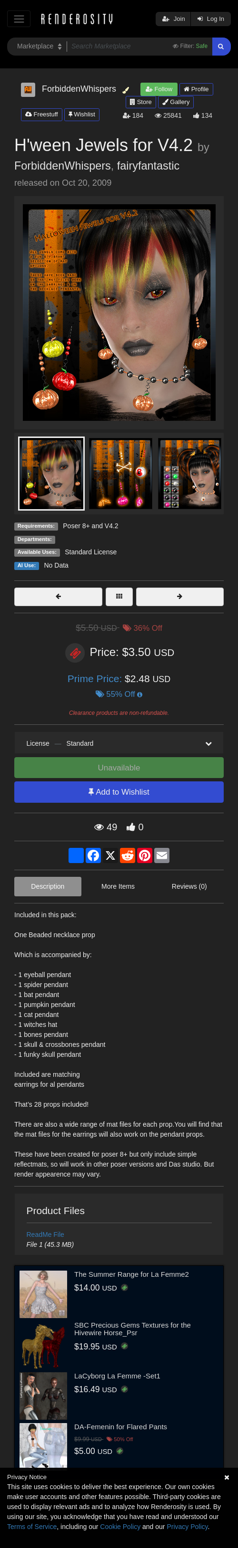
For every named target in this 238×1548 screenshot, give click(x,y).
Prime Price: (96, 678)
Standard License (91, 552)
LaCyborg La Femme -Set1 (117, 1376)
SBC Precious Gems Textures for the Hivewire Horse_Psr (132, 1329)
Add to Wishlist (119, 792)
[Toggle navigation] (18, 18)
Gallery (176, 101)
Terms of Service (32, 1526)
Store (141, 101)
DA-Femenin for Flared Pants (120, 1427)
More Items (118, 886)
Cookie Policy (120, 1526)
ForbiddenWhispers (62, 166)
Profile (196, 89)
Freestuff (41, 114)
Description (47, 886)
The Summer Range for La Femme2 (131, 1274)
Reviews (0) (189, 886)
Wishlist (82, 114)
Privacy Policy (187, 1526)
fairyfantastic (148, 166)
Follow (159, 89)
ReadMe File (45, 1234)
